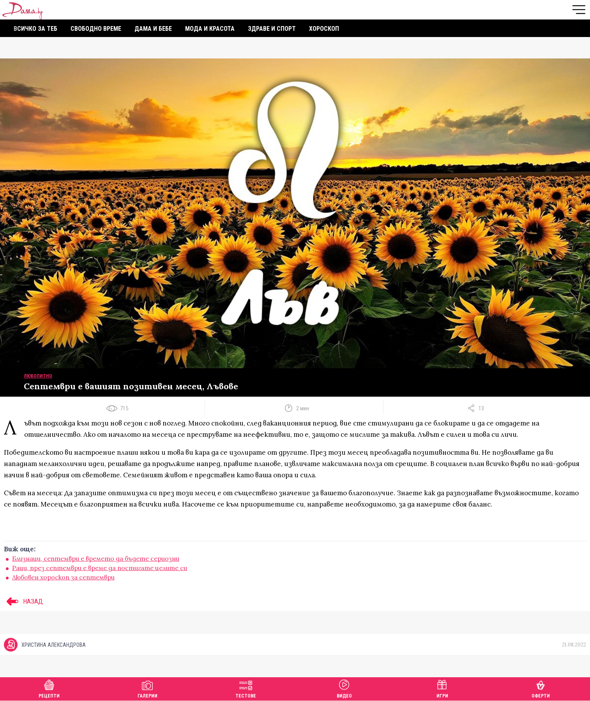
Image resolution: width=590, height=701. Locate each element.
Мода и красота (210, 28)
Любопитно (38, 376)
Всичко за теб (35, 28)
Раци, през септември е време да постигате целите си (99, 568)
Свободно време (96, 28)
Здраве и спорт (272, 28)
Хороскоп (324, 28)
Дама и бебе (153, 28)
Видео (344, 688)
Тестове (245, 688)
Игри (442, 688)
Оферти (541, 688)
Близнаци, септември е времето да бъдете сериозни (95, 558)
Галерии (147, 688)
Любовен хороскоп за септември (63, 577)
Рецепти (49, 688)
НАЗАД (23, 601)
